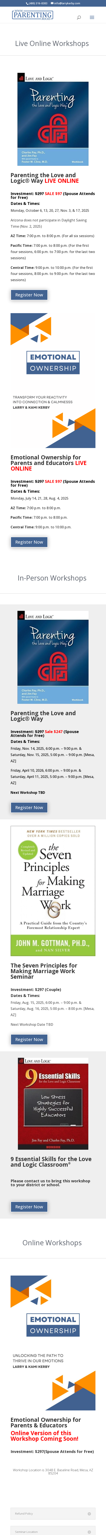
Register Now (29, 295)
